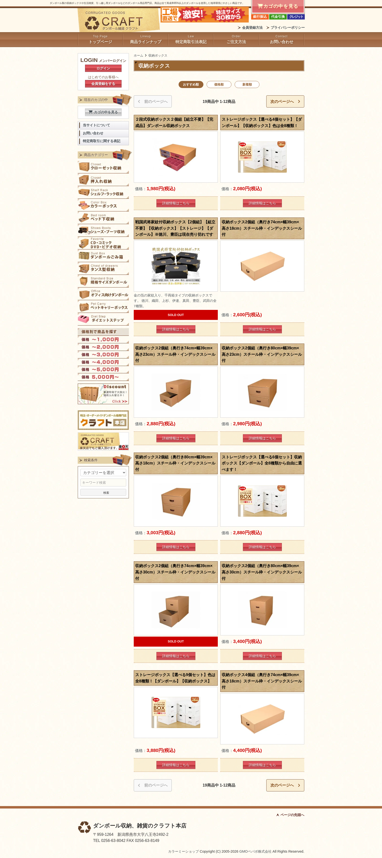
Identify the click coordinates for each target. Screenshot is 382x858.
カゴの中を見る (103, 112)
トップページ (100, 42)
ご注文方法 (236, 42)
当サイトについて (96, 125)
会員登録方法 (252, 28)
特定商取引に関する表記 (101, 141)
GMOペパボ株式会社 (255, 851)
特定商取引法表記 (191, 42)
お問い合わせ (281, 42)
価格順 (219, 84)
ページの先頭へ (292, 815)
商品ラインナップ (145, 42)
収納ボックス (157, 55)
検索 (103, 492)
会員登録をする (103, 84)
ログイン (103, 68)
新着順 (247, 84)
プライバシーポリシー (288, 28)
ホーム (138, 55)
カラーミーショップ (183, 851)
